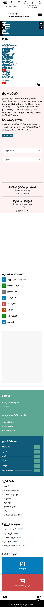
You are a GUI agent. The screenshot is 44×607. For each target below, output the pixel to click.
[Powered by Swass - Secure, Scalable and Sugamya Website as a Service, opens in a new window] (22, 584)
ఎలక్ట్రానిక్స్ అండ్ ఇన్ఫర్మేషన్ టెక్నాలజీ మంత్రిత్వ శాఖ (17, 572)
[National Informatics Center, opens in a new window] (22, 593)
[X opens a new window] (24, 168)
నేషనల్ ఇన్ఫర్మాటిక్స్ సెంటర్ (19, 568)
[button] (3, 22)
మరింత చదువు (8, 96)
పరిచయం (25, 154)
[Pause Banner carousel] (41, 23)
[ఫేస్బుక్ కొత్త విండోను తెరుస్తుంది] (22, 168)
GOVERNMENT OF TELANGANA (32, 6)
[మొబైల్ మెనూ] (40, 14)
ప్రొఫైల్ (18, 154)
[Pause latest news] (39, 46)
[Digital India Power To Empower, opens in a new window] (22, 602)
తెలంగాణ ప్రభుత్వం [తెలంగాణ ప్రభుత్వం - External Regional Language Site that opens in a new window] (11, 6)
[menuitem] (5, 2)
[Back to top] (38, 601)
